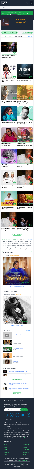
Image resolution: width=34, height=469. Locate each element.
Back (3, 7)
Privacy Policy (13, 463)
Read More (23, 438)
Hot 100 (6, 447)
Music (5, 444)
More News (17, 379)
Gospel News (26, 449)
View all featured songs (17, 286)
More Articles (17, 394)
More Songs (17, 234)
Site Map (22, 463)
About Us (6, 452)
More (24, 454)
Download (25, 282)
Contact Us (26, 444)
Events (25, 447)
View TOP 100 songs (17, 325)
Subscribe (24, 410)
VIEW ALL (30, 36)
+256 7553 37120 (22, 460)
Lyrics (5, 454)
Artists (5, 449)
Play (6, 282)
